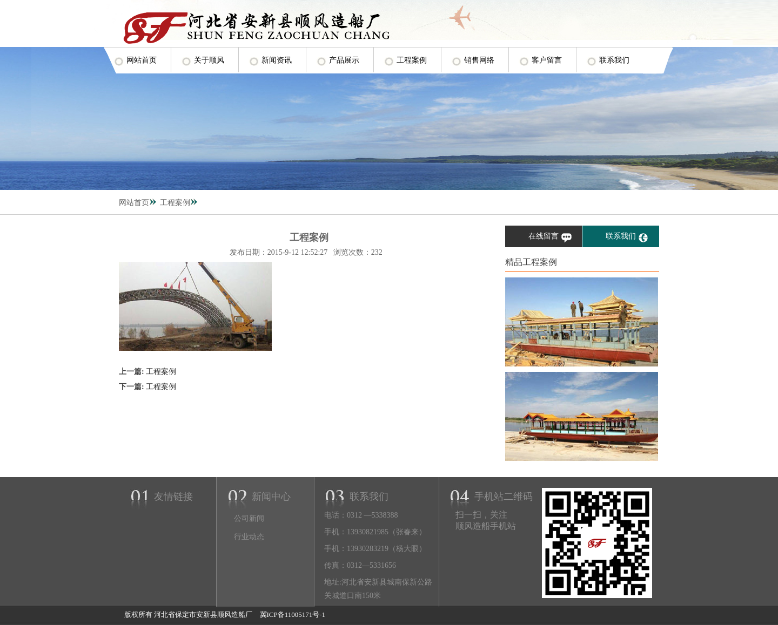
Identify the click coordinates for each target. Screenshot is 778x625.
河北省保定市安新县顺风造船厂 (203, 614)
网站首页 (141, 60)
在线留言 (543, 236)
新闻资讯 (276, 60)
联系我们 (614, 60)
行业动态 (249, 537)
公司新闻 (249, 518)
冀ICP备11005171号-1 (291, 614)
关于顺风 (209, 60)
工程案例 (412, 60)
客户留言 (547, 60)
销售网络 (479, 60)
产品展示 (344, 60)
